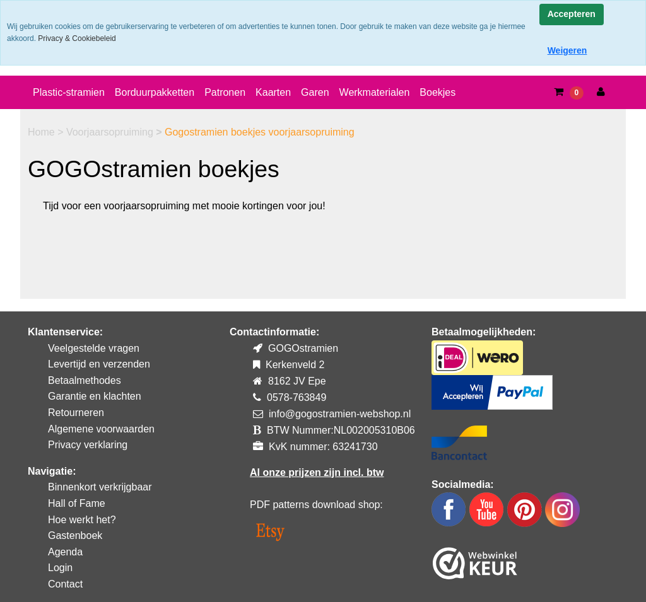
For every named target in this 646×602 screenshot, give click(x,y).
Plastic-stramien (69, 92)
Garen (315, 92)
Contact (65, 584)
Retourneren (76, 412)
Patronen (224, 92)
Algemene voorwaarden (101, 429)
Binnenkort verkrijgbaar (100, 487)
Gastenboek (75, 535)
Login (60, 567)
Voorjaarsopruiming (111, 132)
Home (42, 132)
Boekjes (437, 92)
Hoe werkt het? (82, 519)
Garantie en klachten (94, 396)
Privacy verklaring (87, 444)
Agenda (65, 552)
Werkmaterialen (374, 92)
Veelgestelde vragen (93, 348)
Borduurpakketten (154, 92)
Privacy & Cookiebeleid (76, 38)
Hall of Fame (76, 503)
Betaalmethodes (84, 380)
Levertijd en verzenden (99, 364)
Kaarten (273, 92)
